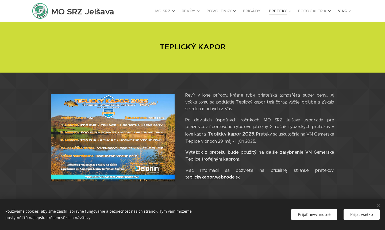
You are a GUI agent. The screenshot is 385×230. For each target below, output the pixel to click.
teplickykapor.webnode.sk (212, 177)
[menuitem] (173, 11)
